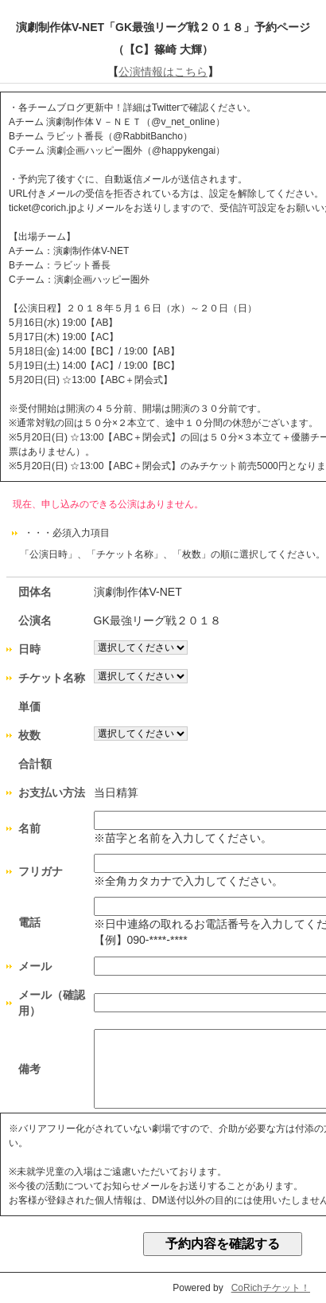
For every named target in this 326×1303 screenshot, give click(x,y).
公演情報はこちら (163, 71)
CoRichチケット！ (270, 1287)
